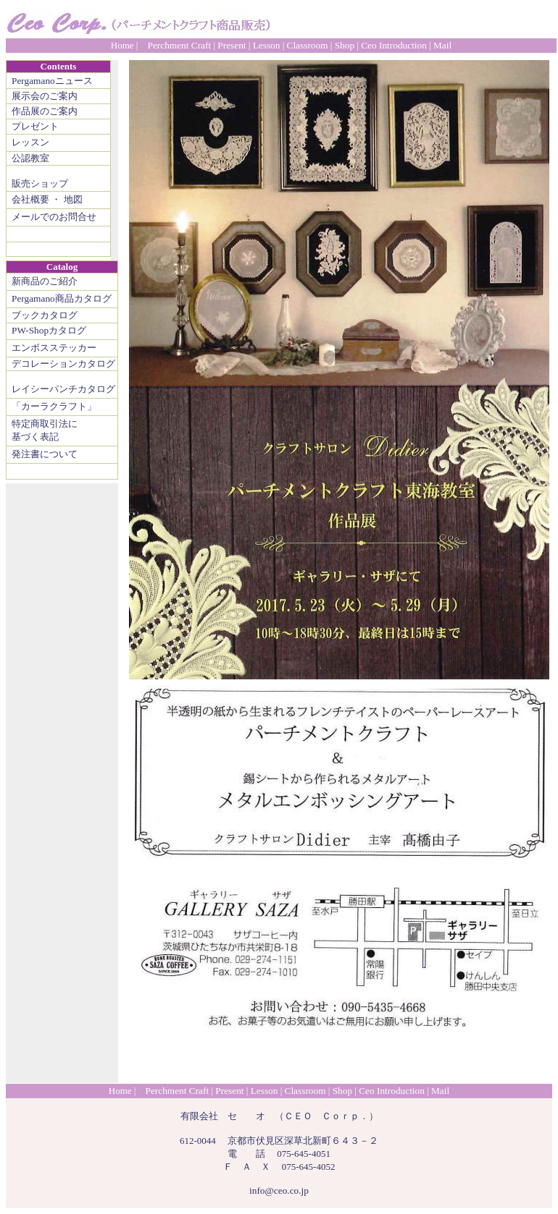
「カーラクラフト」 (54, 406)
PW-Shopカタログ (49, 330)
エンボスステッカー (54, 347)
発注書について (45, 454)
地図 (73, 199)
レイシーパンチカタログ (63, 388)
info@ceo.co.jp (279, 1190)
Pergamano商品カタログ (62, 298)
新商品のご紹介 (45, 281)
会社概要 (30, 199)
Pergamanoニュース (52, 80)
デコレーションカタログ (63, 363)
